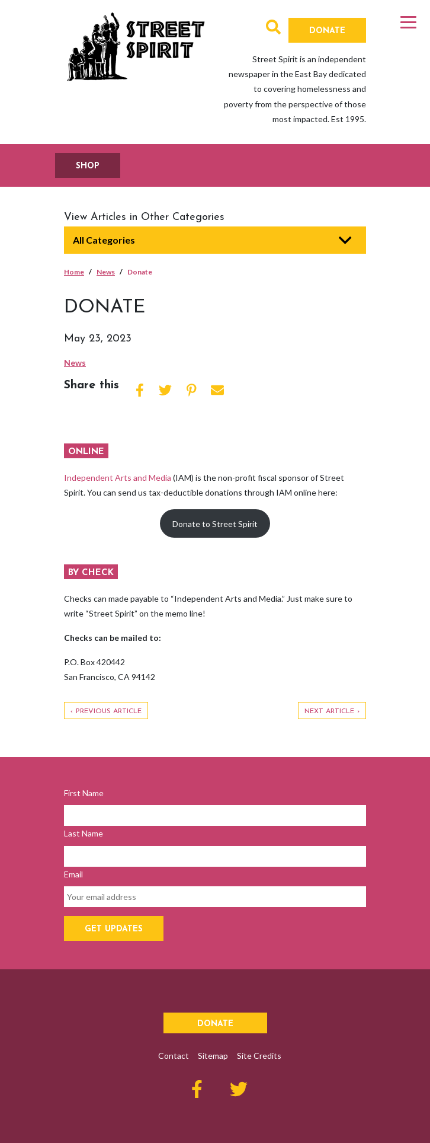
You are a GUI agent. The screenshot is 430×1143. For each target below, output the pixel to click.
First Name (84, 793)
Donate (327, 31)
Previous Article (109, 711)
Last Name (83, 833)
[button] (273, 29)
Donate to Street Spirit (215, 524)
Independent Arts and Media (117, 477)
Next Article (329, 711)
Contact (173, 1056)
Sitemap (213, 1056)
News (106, 271)
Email (73, 874)
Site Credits (259, 1056)
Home (74, 271)
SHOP (88, 166)
